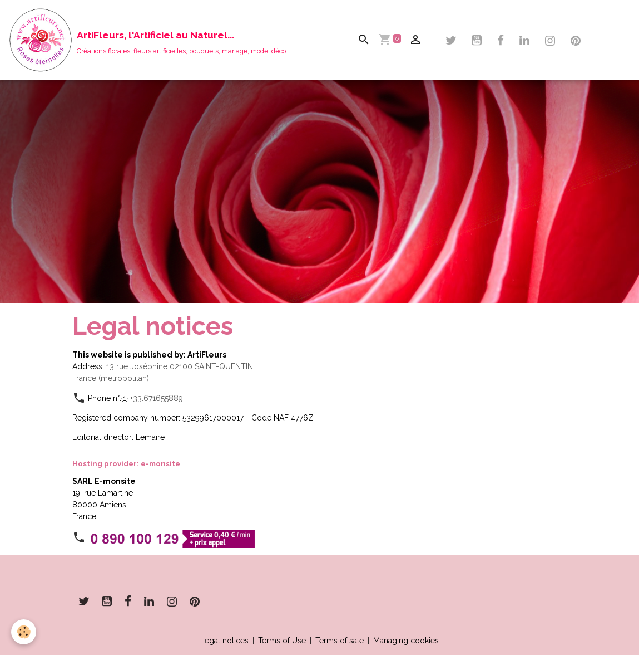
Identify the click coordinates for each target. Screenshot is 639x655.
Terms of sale (339, 640)
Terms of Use (282, 640)
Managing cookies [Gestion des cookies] (406, 640)
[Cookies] (23, 631)
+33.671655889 (156, 398)
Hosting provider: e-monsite (126, 463)
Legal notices (224, 640)
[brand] (149, 40)
